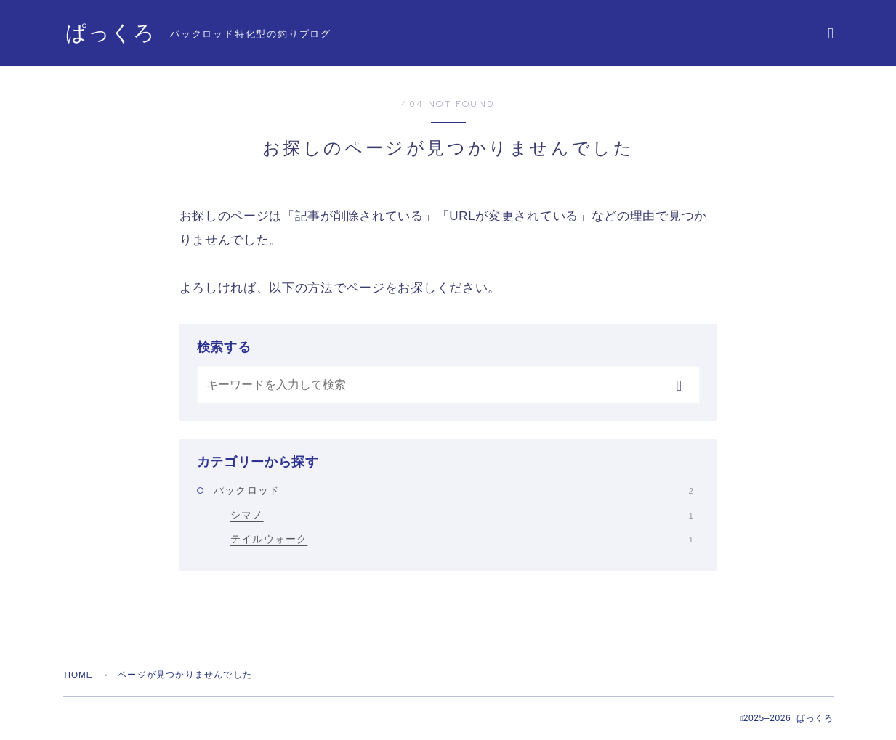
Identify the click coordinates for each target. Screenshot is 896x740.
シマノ (461, 515)
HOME (79, 675)
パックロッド (453, 490)
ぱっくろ (111, 34)
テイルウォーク (461, 539)
